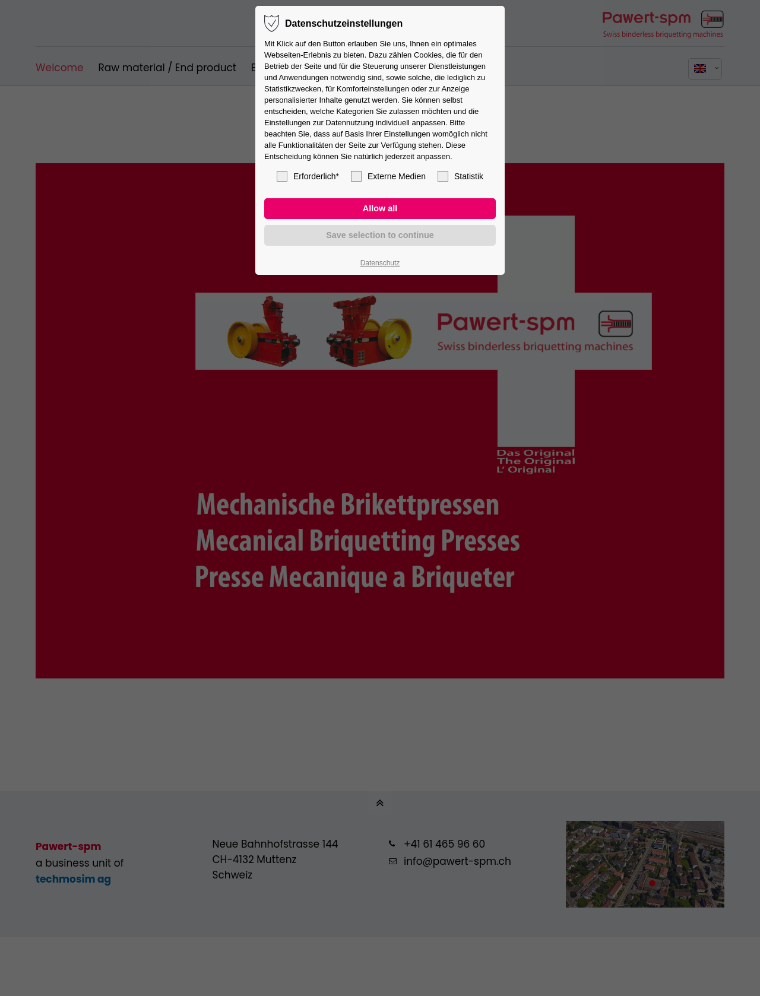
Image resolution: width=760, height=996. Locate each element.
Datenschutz (380, 263)
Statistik (460, 176)
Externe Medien (388, 176)
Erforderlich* (308, 176)
